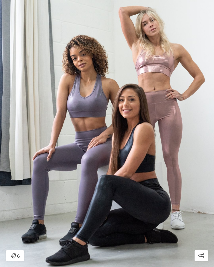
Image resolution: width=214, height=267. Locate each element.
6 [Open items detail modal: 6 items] (15, 256)
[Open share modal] (201, 255)
